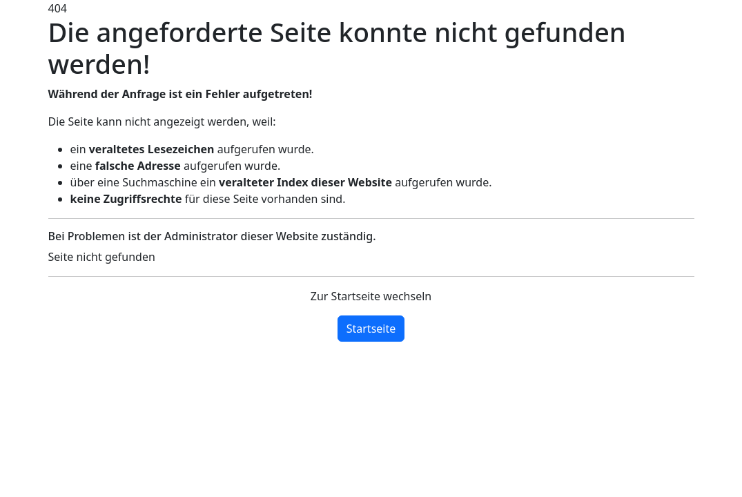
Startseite (371, 328)
